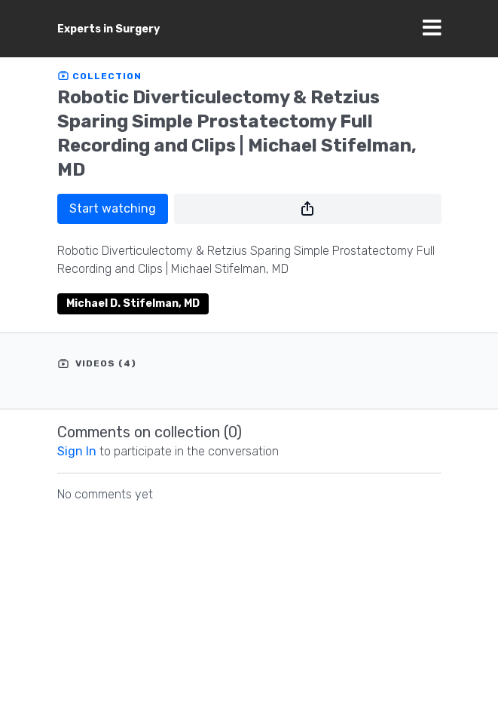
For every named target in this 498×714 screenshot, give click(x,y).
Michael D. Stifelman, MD (133, 303)
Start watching (112, 208)
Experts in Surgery (108, 29)
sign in (76, 451)
